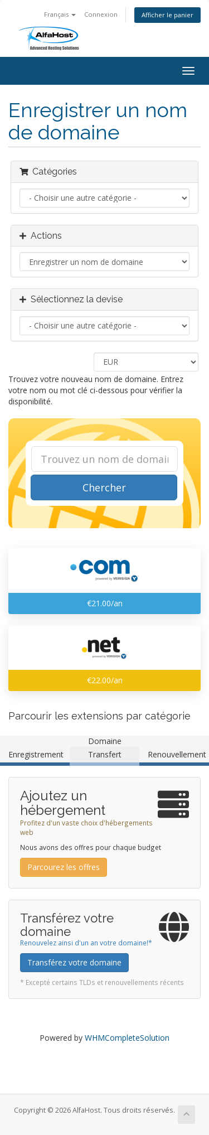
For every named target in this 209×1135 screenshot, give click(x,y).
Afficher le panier (167, 15)
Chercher (104, 487)
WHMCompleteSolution (127, 1037)
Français (60, 14)
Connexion (101, 14)
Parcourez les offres (63, 867)
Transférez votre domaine (74, 962)
